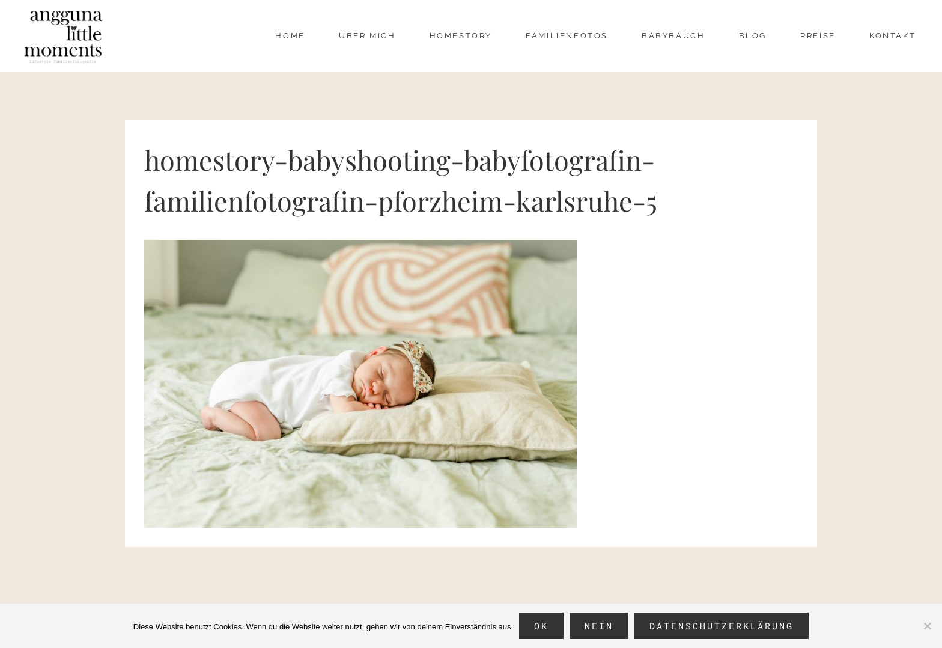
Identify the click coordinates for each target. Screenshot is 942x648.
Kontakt (892, 35)
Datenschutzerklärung (721, 626)
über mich (367, 35)
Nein (599, 626)
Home (290, 35)
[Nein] (927, 626)
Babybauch (673, 35)
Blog (753, 35)
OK (541, 626)
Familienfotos (567, 35)
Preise (818, 35)
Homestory (461, 35)
